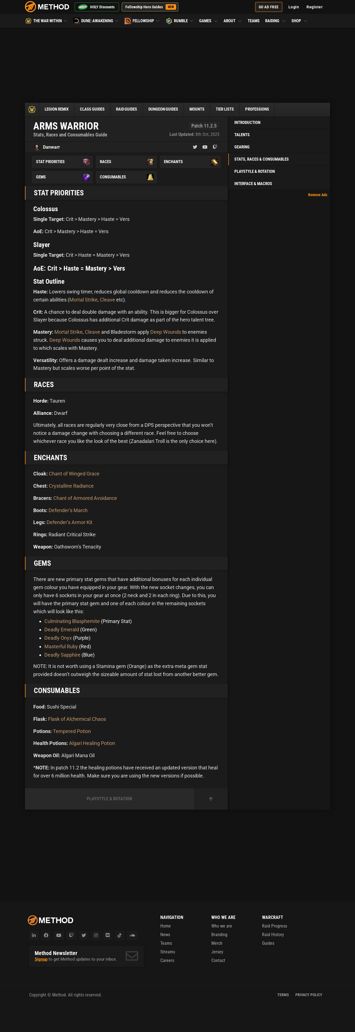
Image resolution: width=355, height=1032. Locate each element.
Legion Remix (58, 109)
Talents (242, 134)
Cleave (107, 300)
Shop (299, 20)
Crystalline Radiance (71, 486)
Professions (270, 109)
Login (293, 7)
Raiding (275, 20)
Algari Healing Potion (92, 743)
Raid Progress (274, 926)
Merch (216, 943)
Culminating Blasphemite (72, 621)
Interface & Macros (253, 183)
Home (165, 926)
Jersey (217, 951)
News (165, 934)
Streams (167, 951)
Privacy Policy (308, 995)
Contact (218, 960)
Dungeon (171, 109)
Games (208, 20)
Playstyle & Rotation (254, 171)
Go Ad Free (269, 7)
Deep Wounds (165, 332)
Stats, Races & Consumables (261, 159)
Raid (132, 109)
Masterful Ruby (61, 646)
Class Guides (95, 109)
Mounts (206, 109)
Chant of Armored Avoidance (85, 498)
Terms (283, 995)
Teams (254, 20)
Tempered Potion (72, 731)
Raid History (273, 934)
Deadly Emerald (61, 629)
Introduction (247, 122)
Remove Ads (317, 195)
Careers (167, 960)
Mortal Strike (83, 300)
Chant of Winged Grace (74, 474)
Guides (268, 943)
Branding (219, 934)
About (233, 20)
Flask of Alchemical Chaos (77, 719)
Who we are (221, 926)
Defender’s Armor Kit (69, 522)
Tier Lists (236, 109)
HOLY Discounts (96, 7)
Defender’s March (68, 510)
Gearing (242, 146)
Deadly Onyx (58, 638)
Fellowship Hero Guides (150, 7)
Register (314, 7)
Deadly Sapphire (62, 655)
